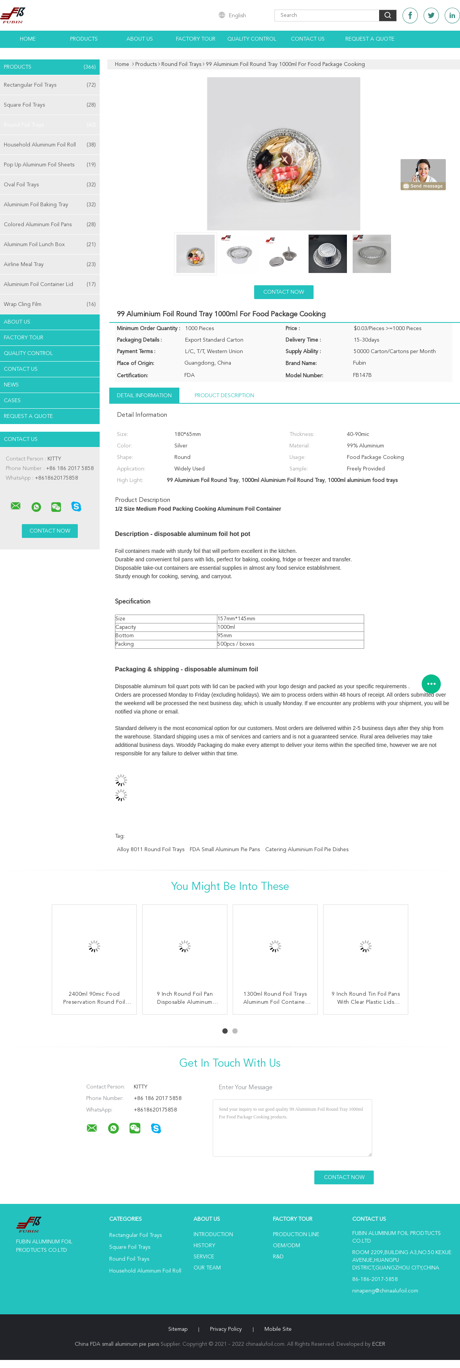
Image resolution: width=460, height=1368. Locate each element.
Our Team (207, 1268)
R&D (278, 1256)
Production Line (296, 1234)
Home (28, 39)
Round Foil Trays (50, 125)
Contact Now (283, 292)
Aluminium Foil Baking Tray (50, 205)
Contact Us (308, 39)
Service (204, 1256)
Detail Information (144, 395)
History (204, 1245)
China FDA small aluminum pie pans (117, 1344)
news (11, 385)
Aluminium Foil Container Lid (50, 284)
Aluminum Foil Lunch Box (50, 244)
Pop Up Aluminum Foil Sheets (50, 165)
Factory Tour (195, 39)
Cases (12, 400)
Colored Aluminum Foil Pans (50, 225)
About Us (140, 39)
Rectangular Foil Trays (50, 85)
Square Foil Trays (50, 105)
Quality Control (251, 39)
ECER (378, 1344)
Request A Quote (369, 39)
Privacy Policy (226, 1329)
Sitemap (177, 1329)
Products (84, 39)
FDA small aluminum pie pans (225, 849)
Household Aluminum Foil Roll (50, 145)
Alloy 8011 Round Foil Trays (150, 849)
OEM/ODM (286, 1245)
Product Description (224, 395)
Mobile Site (278, 1329)
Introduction (213, 1234)
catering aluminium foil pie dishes (306, 849)
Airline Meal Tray (50, 264)
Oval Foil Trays (50, 185)
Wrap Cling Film (50, 304)
